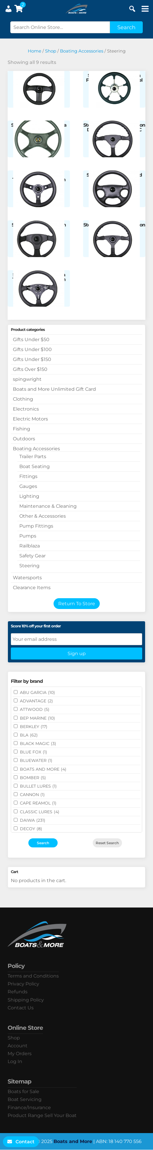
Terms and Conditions (33, 976)
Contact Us (21, 1008)
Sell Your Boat (60, 1115)
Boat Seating (34, 466)
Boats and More (73, 1141)
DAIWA (32, 820)
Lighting (29, 496)
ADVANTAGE (36, 701)
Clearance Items (32, 587)
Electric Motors (30, 419)
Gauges (28, 486)
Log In (15, 1061)
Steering (29, 565)
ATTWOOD (34, 709)
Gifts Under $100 (32, 349)
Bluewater (36, 760)
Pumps (27, 536)
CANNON (32, 794)
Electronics (26, 409)
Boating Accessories (81, 51)
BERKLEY (33, 726)
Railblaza (29, 546)
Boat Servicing (25, 1099)
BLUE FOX (33, 752)
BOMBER (33, 777)
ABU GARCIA (37, 692)
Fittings (28, 476)
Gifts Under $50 (31, 339)
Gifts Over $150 (30, 369)
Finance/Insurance (29, 1107)
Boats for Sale (23, 1091)
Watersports (27, 577)
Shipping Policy (26, 1000)
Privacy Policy (23, 984)
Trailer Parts (32, 456)
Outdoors (24, 438)
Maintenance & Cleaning (48, 506)
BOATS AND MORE (43, 769)
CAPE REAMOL (38, 803)
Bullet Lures (38, 786)
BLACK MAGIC (38, 743)
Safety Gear (32, 556)
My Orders (20, 1053)
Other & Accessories (42, 516)
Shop (50, 51)
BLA (29, 735)
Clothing (23, 399)
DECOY (31, 828)
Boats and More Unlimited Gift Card (54, 389)
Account (17, 1045)
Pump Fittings (36, 526)
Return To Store (76, 603)
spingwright (27, 379)
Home (34, 51)
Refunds (17, 991)
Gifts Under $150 (32, 359)
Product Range (25, 1115)
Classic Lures (39, 811)
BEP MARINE (37, 718)
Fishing (21, 429)
